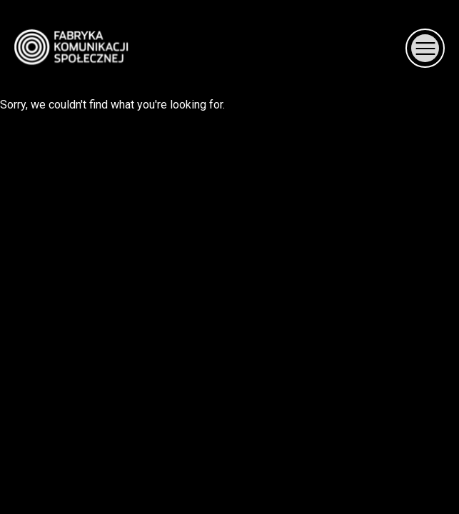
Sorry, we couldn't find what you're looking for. (229, 55)
